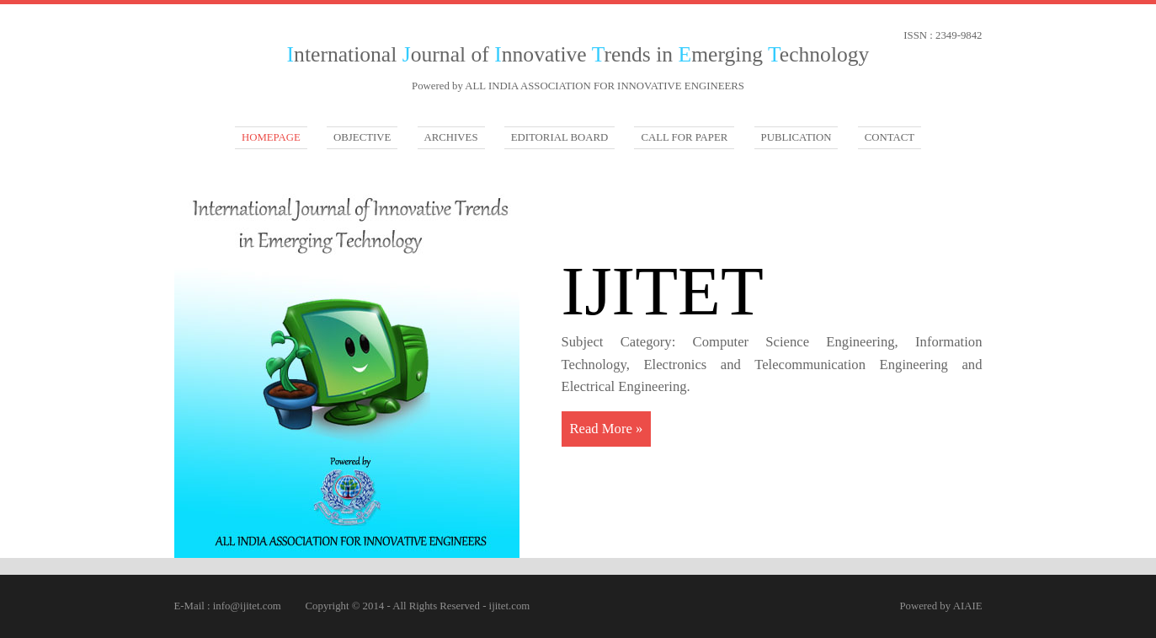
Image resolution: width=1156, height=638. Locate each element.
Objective (362, 137)
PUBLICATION (796, 137)
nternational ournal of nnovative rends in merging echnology (578, 54)
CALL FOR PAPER (684, 137)
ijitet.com (509, 606)
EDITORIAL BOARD (560, 137)
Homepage (271, 137)
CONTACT (889, 137)
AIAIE (968, 606)
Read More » (606, 429)
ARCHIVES (451, 137)
